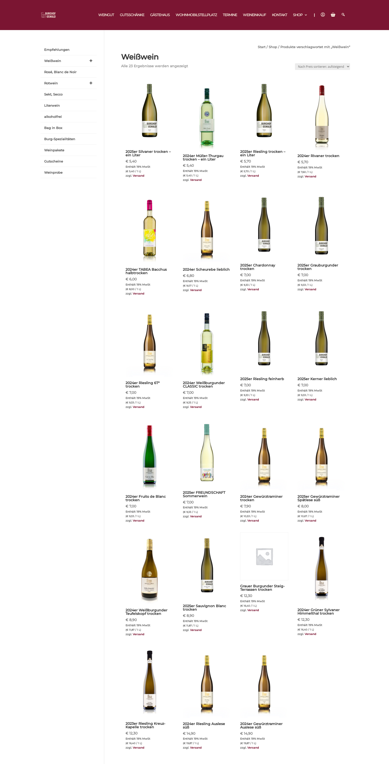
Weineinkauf (254, 15)
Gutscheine (53, 161)
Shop (297, 15)
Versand (138, 175)
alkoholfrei (53, 117)
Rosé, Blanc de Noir (60, 72)
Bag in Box (53, 128)
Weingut (106, 15)
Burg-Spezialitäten (59, 139)
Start (261, 47)
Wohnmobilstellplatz (196, 15)
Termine (230, 15)
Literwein (52, 105)
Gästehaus (160, 15)
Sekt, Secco (53, 94)
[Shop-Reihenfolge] (322, 66)
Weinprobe (53, 172)
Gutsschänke (132, 15)
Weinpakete (54, 150)
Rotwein (69, 83)
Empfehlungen (56, 50)
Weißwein (69, 61)
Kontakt (279, 15)
